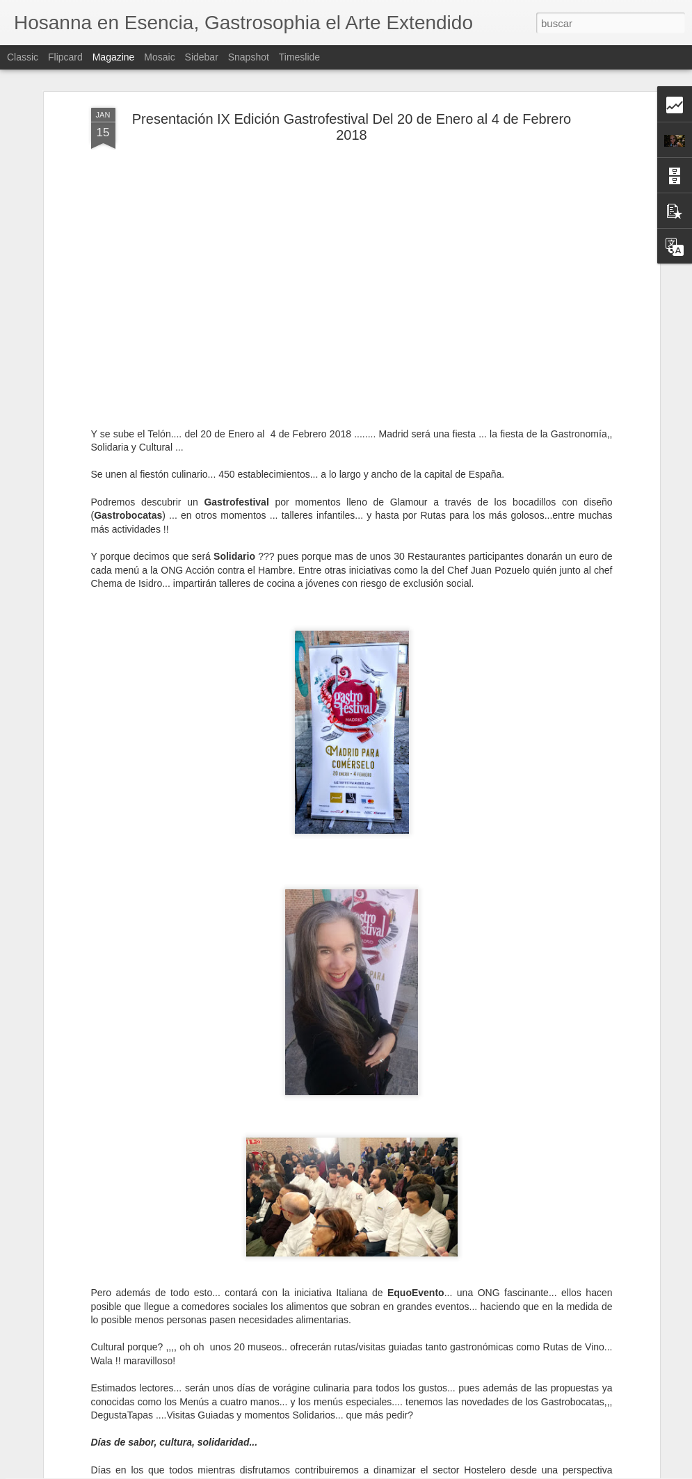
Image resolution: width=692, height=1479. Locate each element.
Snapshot (248, 57)
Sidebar (201, 57)
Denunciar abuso (446, 1471)
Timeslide (299, 57)
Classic (22, 57)
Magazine (113, 57)
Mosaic (159, 57)
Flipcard (65, 57)
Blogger (400, 1471)
